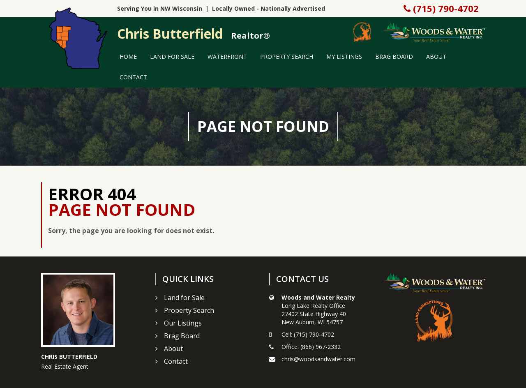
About (436, 56)
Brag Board (394, 56)
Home (128, 56)
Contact (133, 77)
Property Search (286, 56)
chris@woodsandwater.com (318, 359)
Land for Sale (172, 56)
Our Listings (183, 323)
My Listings (344, 56)
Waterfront (227, 56)
